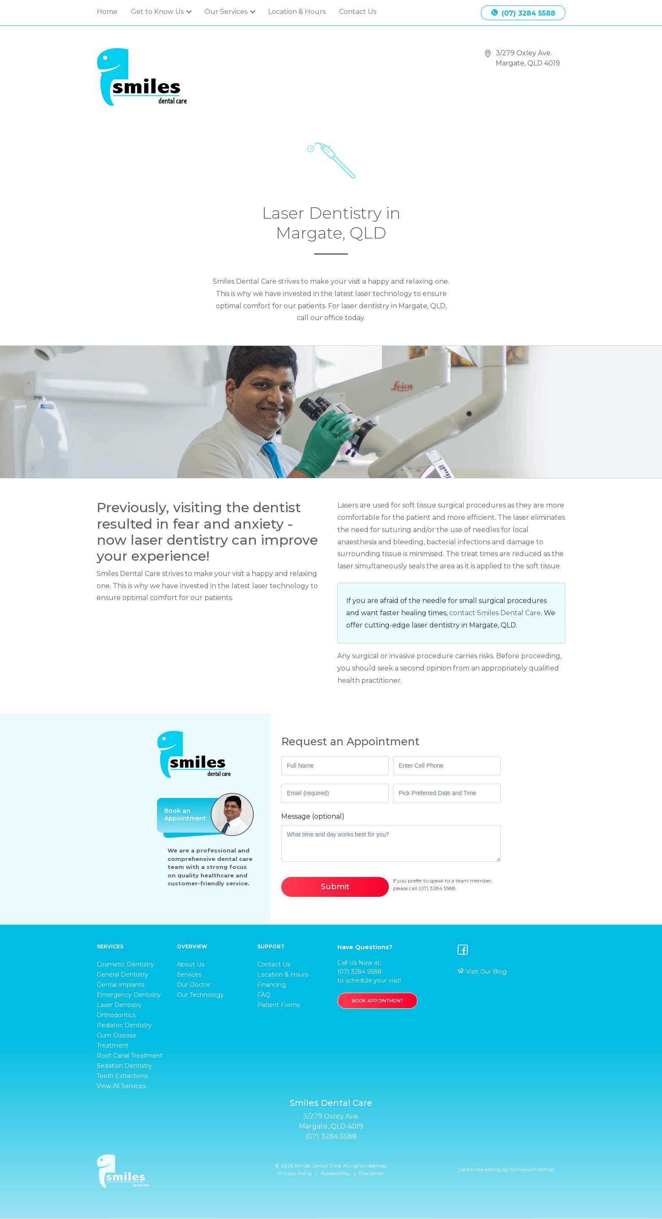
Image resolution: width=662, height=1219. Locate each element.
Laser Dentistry (119, 1005)
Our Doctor (193, 984)
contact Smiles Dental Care (495, 613)
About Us (190, 964)
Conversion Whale (532, 1169)
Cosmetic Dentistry (125, 964)
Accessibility (335, 1173)
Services (189, 974)
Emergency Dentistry (129, 995)
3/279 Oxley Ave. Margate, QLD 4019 (528, 58)
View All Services (121, 1086)
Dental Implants (120, 984)
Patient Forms (278, 1005)
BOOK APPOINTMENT (377, 1001)
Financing (271, 984)
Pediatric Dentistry (124, 1025)
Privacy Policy (294, 1173)
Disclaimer (372, 1173)
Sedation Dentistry (124, 1066)
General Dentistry (122, 974)
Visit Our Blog (482, 971)
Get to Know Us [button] (158, 12)
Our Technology (200, 995)
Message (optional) (313, 816)
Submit (335, 886)
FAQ (263, 995)
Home (107, 12)
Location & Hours (297, 12)
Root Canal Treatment (130, 1055)
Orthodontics (116, 1015)
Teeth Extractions (122, 1076)
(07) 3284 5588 (523, 13)
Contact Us (357, 12)
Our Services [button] (226, 12)
